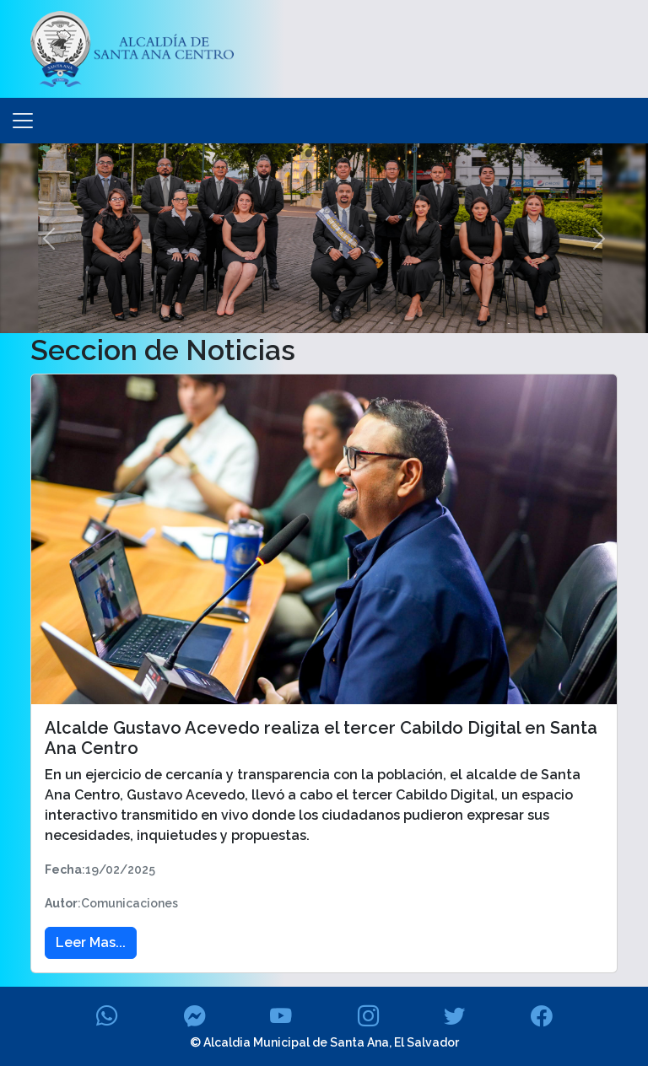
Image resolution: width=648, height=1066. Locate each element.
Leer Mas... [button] (91, 942)
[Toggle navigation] (23, 121)
